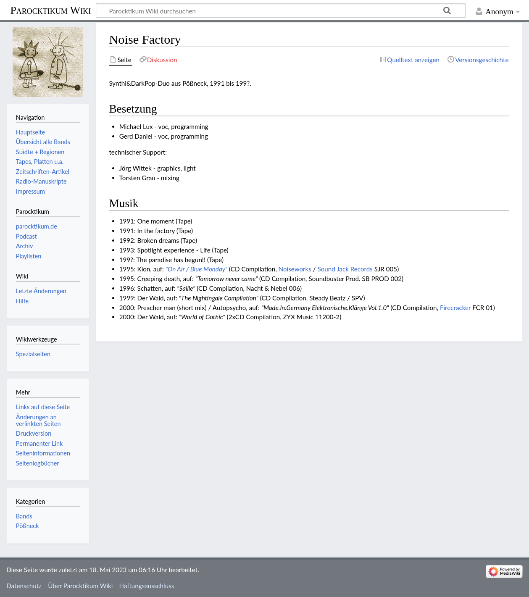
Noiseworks (295, 269)
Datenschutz (24, 585)
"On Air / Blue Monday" (197, 269)
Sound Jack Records (345, 269)
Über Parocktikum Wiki (80, 585)
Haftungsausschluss (146, 585)
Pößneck (27, 525)
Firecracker (455, 307)
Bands (24, 516)
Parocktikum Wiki (50, 9)
